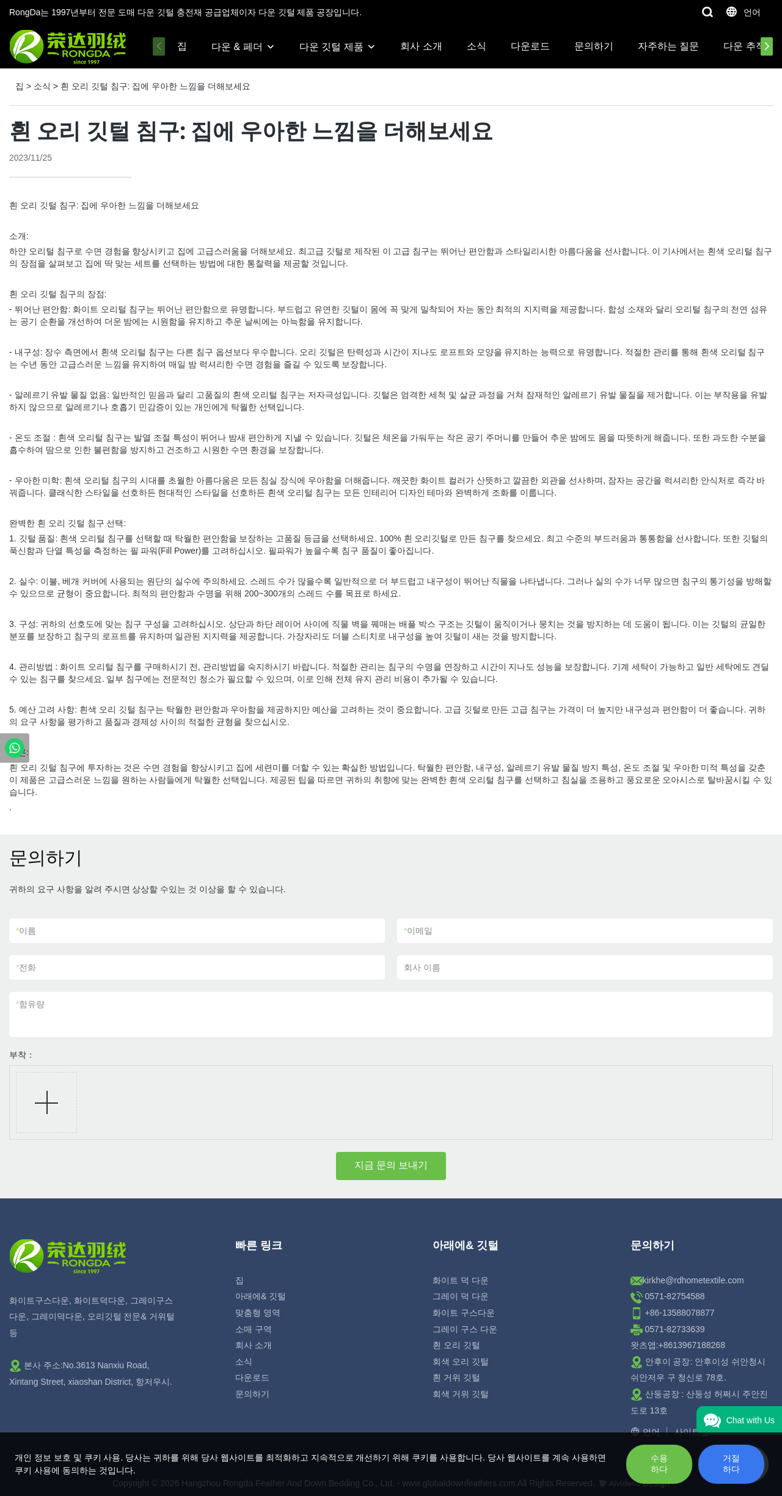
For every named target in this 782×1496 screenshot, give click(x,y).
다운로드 (530, 46)
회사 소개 (421, 46)
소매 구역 (253, 1329)
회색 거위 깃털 (461, 1394)
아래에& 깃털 (260, 1296)
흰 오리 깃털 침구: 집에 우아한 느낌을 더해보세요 (155, 86)
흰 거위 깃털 (456, 1377)
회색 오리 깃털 (461, 1361)
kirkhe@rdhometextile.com (693, 1280)
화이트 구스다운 (464, 1313)
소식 (476, 46)
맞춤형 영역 (257, 1313)
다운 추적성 (749, 46)
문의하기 (593, 46)
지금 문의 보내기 (391, 1165)
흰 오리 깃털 (456, 1345)
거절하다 (731, 1463)
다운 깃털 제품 (331, 47)
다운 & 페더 (237, 47)
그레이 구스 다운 (465, 1329)
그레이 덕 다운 (461, 1296)
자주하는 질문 (668, 46)
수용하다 (659, 1463)
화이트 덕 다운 (461, 1280)
